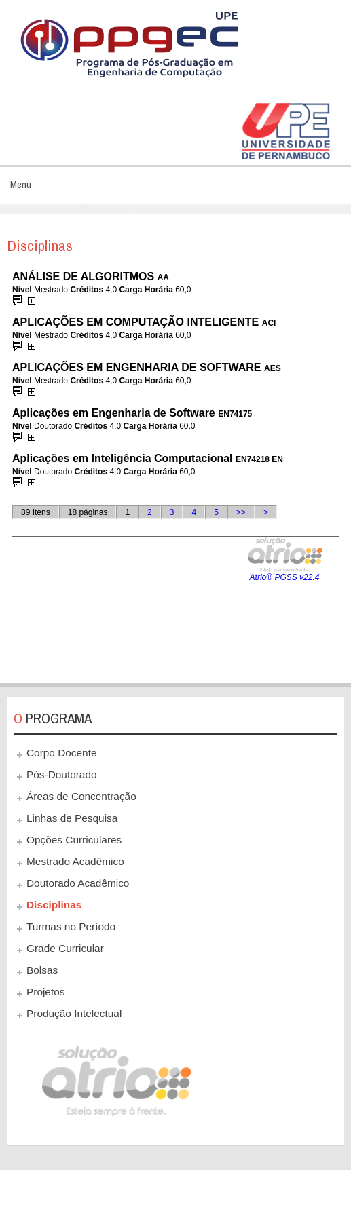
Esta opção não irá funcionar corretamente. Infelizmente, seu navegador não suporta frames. (175, 468)
